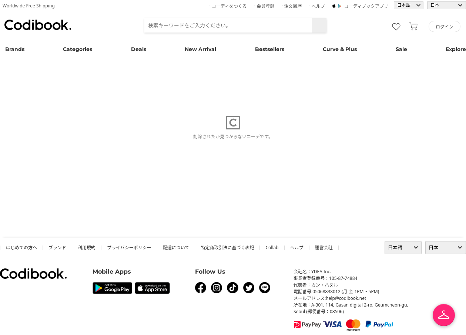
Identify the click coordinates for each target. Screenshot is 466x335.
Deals (138, 49)
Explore (456, 49)
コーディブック (37, 25)
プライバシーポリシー (129, 247)
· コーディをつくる (228, 6)
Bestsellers (269, 49)
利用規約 (86, 247)
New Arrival (200, 49)
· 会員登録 (264, 6)
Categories (77, 49)
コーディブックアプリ (366, 6)
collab (271, 247)
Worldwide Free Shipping (29, 6)
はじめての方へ (21, 247)
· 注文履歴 (292, 6)
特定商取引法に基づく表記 (227, 247)
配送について (176, 247)
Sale (401, 49)
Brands (14, 49)
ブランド (57, 247)
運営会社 (324, 247)
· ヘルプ (317, 6)
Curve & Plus (340, 49)
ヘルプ (297, 247)
